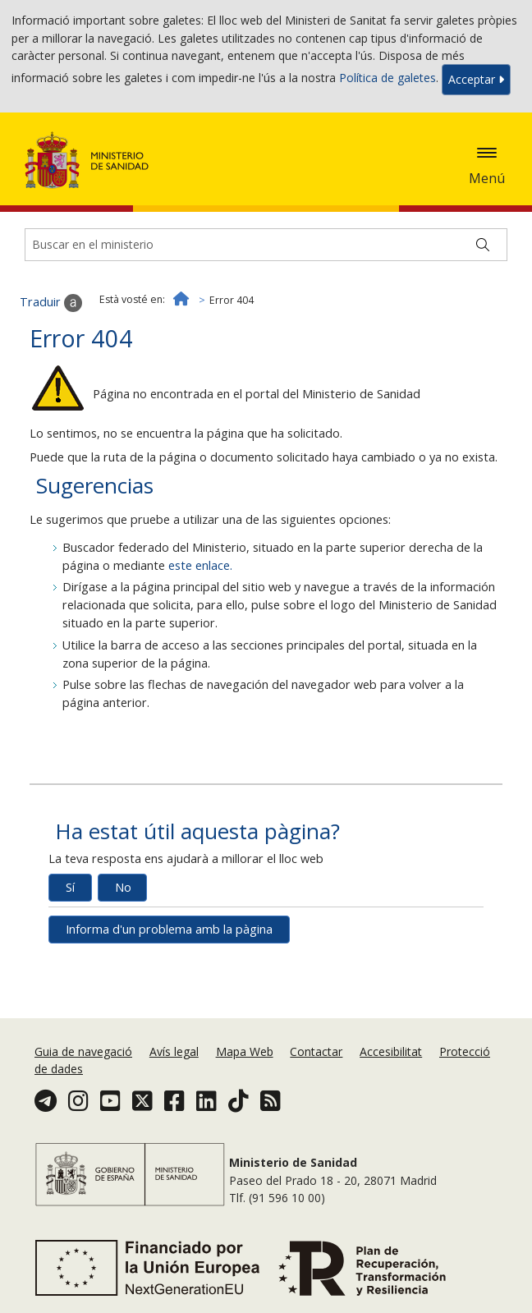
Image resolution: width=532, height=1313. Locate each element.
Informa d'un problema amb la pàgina (169, 929)
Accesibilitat (391, 1051)
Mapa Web (244, 1051)
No (123, 887)
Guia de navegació (83, 1051)
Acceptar (476, 79)
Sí (70, 887)
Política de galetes (387, 78)
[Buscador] (266, 244)
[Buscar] (483, 244)
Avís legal (174, 1051)
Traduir (51, 303)
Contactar (316, 1051)
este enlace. (200, 565)
